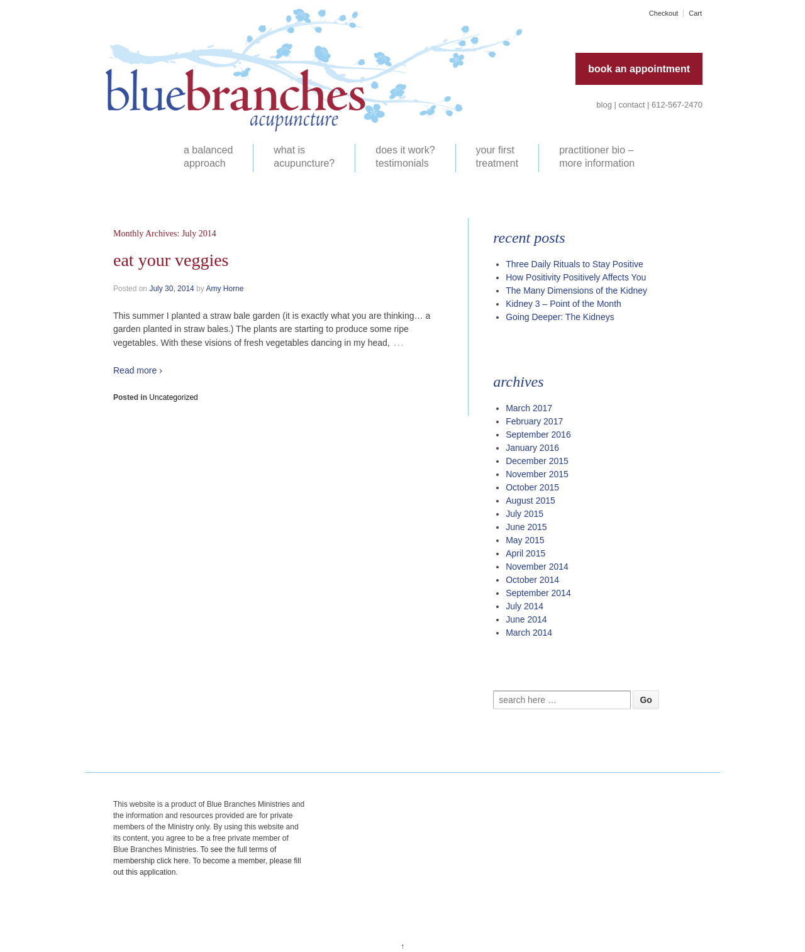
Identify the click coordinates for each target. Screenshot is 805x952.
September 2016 (538, 434)
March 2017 (529, 408)
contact (632, 104)
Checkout (663, 13)
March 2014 (529, 633)
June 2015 (526, 527)
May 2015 (525, 540)
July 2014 (524, 606)
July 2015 (524, 514)
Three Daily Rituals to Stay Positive (574, 264)
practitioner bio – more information (597, 157)
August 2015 (530, 500)
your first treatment (497, 157)
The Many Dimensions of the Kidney (576, 290)
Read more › (137, 370)
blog (604, 104)
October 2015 (532, 487)
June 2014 (526, 619)
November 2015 (537, 474)
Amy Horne (224, 288)
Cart (695, 13)
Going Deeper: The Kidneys (560, 317)
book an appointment (639, 69)
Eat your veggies (171, 260)
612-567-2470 (677, 104)
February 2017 (534, 421)
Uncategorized (173, 397)
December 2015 (537, 461)
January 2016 (532, 448)
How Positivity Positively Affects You (576, 277)
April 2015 (525, 553)
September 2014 (538, 593)
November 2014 (537, 567)
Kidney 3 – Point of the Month (563, 304)
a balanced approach (208, 157)
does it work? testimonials (405, 157)
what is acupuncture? (304, 157)
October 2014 (532, 580)
